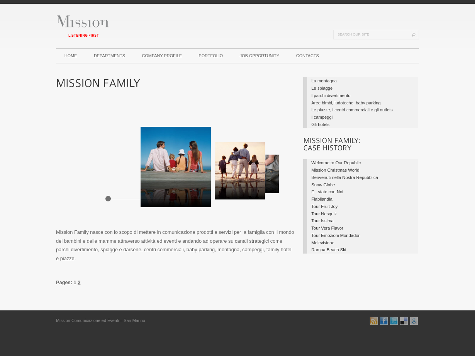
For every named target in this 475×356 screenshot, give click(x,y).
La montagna (324, 80)
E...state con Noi (327, 191)
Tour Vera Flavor (327, 228)
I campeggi (321, 117)
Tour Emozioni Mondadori (336, 235)
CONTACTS (307, 55)
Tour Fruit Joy (324, 206)
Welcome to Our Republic (336, 162)
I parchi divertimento (330, 95)
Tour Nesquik (324, 213)
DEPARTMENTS (109, 55)
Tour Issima (322, 220)
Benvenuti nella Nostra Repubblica (344, 177)
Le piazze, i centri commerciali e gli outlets (352, 109)
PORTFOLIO (211, 55)
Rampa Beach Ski (328, 249)
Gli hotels (320, 124)
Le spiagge (321, 88)
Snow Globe (323, 184)
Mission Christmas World (335, 170)
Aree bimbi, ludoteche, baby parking (345, 102)
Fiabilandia (321, 199)
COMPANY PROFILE (162, 55)
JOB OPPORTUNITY (260, 55)
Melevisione (322, 242)
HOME (70, 55)
